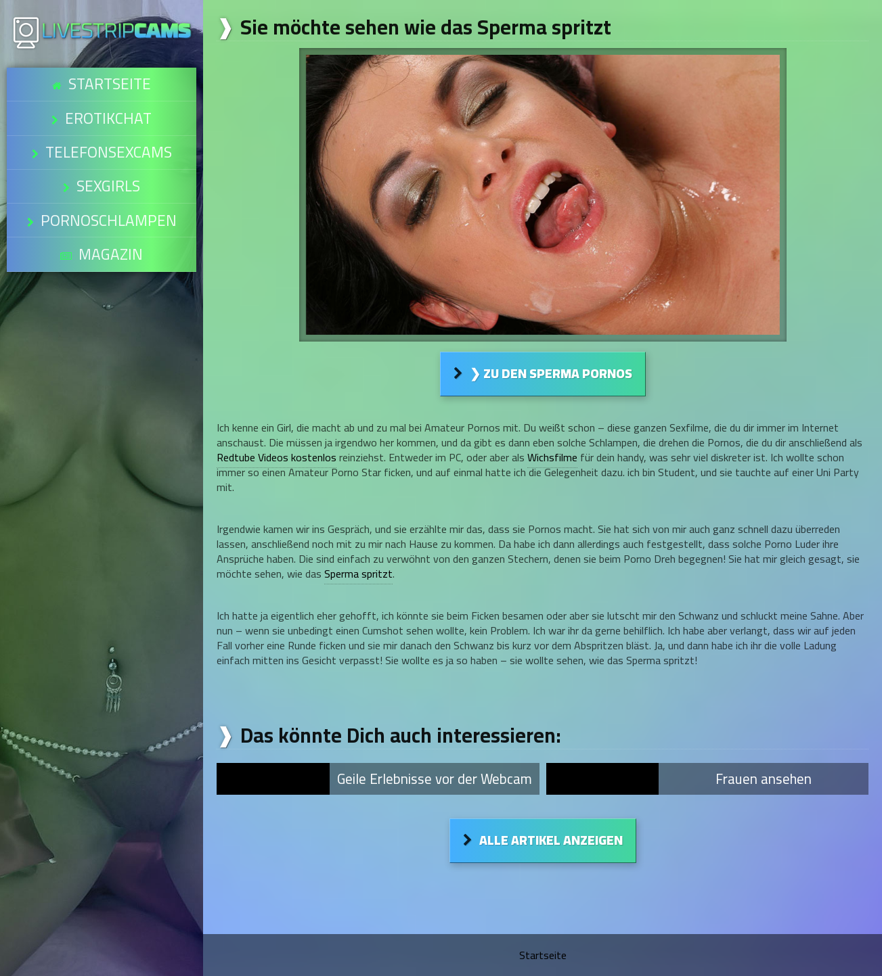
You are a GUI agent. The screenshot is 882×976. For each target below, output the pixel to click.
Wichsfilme (552, 457)
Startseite (109, 78)
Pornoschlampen (108, 170)
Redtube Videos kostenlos (276, 457)
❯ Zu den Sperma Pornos (551, 373)
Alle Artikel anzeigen (551, 840)
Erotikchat (108, 101)
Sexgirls (108, 147)
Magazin (110, 193)
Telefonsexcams (108, 124)
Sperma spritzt (358, 573)
